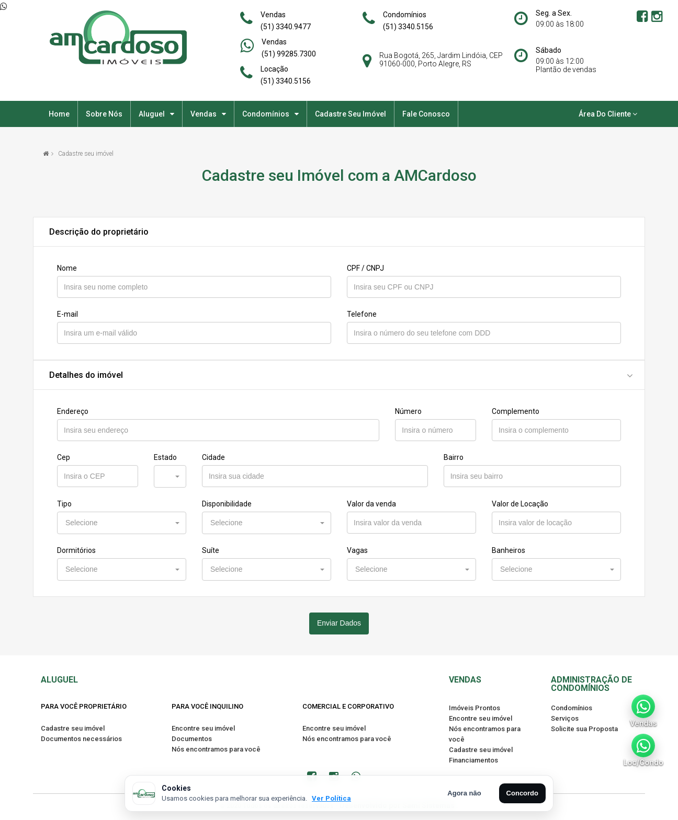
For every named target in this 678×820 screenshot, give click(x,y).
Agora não (464, 793)
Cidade (213, 457)
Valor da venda (371, 504)
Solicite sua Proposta (584, 729)
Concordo (522, 793)
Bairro (454, 457)
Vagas (357, 550)
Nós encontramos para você (216, 749)
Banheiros (508, 550)
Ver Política (331, 798)
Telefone (362, 314)
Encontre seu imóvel (203, 728)
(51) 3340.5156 (408, 26)
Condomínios (404, 14)
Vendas (273, 14)
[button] (170, 476)
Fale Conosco (426, 114)
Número (408, 411)
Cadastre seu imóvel (350, 114)
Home (59, 114)
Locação (274, 69)
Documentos (192, 739)
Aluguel (152, 114)
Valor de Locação (520, 504)
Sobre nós (104, 114)
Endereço (72, 411)
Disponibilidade (227, 504)
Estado (165, 457)
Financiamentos (473, 760)
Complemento (515, 411)
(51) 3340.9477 (286, 26)
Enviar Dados (339, 623)
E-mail (67, 314)
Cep (63, 457)
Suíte (210, 550)
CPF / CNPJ (365, 268)
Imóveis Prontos (474, 708)
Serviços (565, 718)
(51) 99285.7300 (289, 54)
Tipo (64, 504)
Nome (67, 268)
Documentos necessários (81, 739)
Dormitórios (76, 550)
